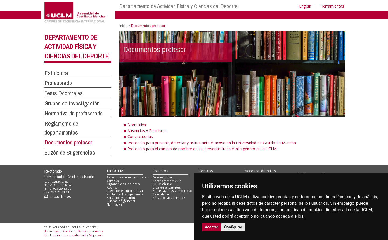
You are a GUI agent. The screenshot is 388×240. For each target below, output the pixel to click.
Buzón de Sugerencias (69, 153)
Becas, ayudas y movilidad (172, 191)
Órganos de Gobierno (123, 184)
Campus (113, 181)
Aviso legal (52, 231)
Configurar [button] (233, 227)
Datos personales (90, 231)
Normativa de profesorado (73, 113)
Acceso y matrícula (167, 181)
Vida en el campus (167, 187)
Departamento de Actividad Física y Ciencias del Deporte (178, 6)
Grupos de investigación (72, 103)
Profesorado (58, 83)
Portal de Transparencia (125, 194)
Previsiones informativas (125, 191)
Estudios (160, 170)
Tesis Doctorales (63, 93)
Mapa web (96, 235)
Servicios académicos (169, 198)
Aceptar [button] (211, 227)
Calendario (161, 194)
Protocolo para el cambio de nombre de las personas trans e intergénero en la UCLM (201, 148)
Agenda (112, 187)
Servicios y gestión (121, 198)
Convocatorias (140, 136)
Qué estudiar (162, 177)
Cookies (68, 231)
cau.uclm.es (57, 196)
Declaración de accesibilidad (65, 235)
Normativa (136, 124)
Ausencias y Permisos (146, 130)
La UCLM (115, 170)
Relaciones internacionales (127, 177)
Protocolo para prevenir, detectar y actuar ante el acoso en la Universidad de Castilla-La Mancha (211, 142)
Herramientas (332, 6)
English (305, 6)
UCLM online (162, 184)
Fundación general (121, 201)
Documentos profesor (68, 142)
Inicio (123, 25)
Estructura (56, 73)
